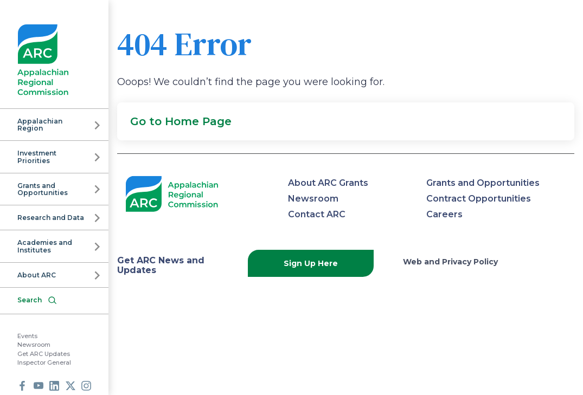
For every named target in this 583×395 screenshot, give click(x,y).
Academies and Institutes (44, 246)
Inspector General (44, 362)
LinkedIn (54, 386)
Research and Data (50, 217)
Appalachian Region (39, 124)
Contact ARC (316, 214)
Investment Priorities (36, 156)
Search (29, 300)
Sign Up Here (311, 263)
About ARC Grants (328, 183)
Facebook (22, 386)
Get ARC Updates (43, 354)
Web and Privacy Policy (450, 262)
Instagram (86, 386)
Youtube (38, 386)
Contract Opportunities (478, 198)
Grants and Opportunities (42, 189)
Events (27, 336)
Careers (444, 214)
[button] (345, 121)
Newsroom (33, 344)
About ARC (36, 275)
